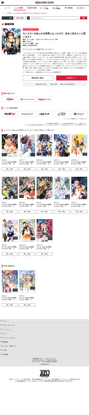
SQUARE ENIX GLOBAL (49, 361)
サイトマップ (36, 361)
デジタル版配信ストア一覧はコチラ (76, 118)
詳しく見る (9, 169)
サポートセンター (52, 360)
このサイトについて (50, 358)
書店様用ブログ (37, 358)
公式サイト (71, 78)
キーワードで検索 (7, 18)
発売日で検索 (19, 18)
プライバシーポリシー (38, 360)
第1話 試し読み (37, 78)
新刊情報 (9, 13)
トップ (3, 13)
